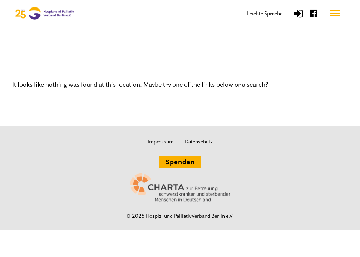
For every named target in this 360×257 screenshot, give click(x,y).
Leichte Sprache (264, 14)
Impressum (161, 142)
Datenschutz (199, 142)
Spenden (180, 163)
